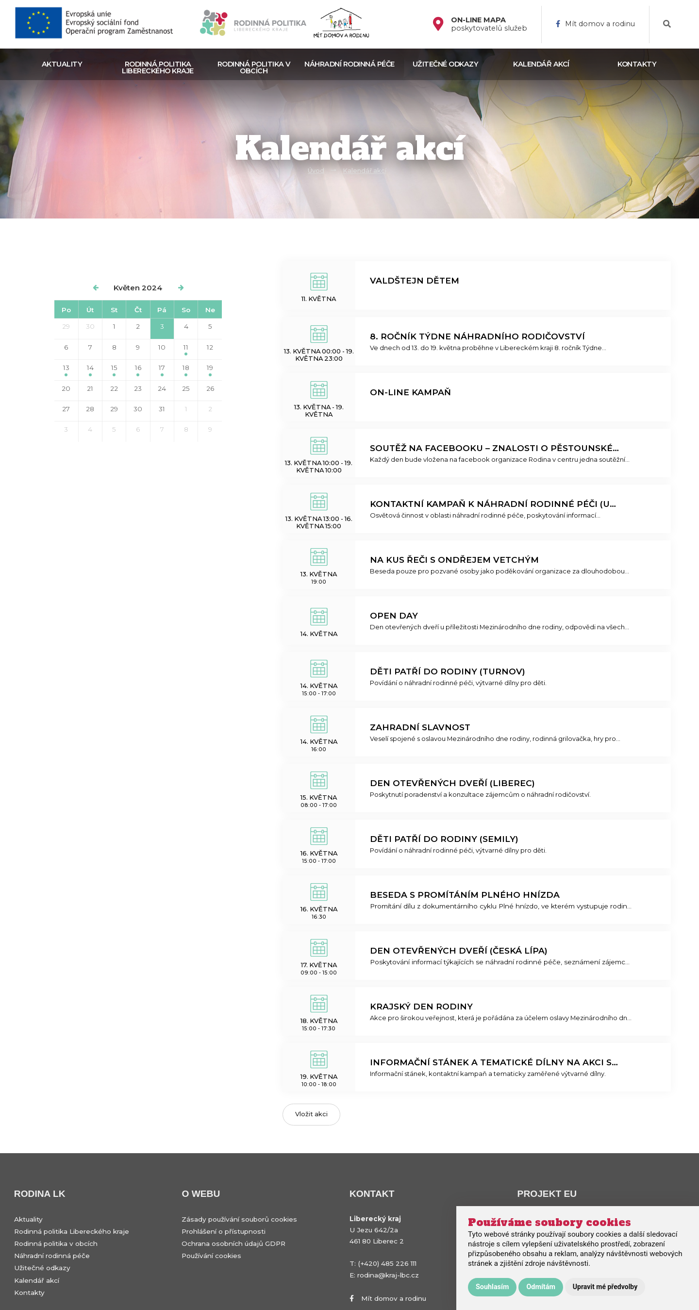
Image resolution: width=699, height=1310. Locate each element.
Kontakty (636, 64)
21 (90, 388)
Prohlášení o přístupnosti (224, 1231)
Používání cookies (211, 1256)
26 (210, 388)
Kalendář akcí (541, 64)
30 (90, 326)
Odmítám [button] (540, 1287)
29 (66, 326)
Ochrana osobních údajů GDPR (233, 1243)
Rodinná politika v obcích (253, 67)
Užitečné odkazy (446, 64)
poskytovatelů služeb (489, 24)
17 (162, 370)
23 (138, 388)
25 (186, 388)
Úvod (316, 170)
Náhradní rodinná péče (349, 64)
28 (90, 409)
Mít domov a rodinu (595, 24)
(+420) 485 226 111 (387, 1263)
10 (162, 347)
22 (114, 388)
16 (138, 370)
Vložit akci (311, 1114)
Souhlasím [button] (492, 1287)
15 (114, 370)
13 (66, 370)
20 (66, 388)
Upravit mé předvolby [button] (605, 1287)
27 (66, 409)
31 (162, 409)
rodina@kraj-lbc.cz (388, 1275)
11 (185, 349)
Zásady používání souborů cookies (239, 1219)
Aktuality (62, 64)
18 (186, 370)
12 (210, 347)
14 (90, 370)
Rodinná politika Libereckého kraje (158, 67)
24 (162, 388)
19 (210, 370)
